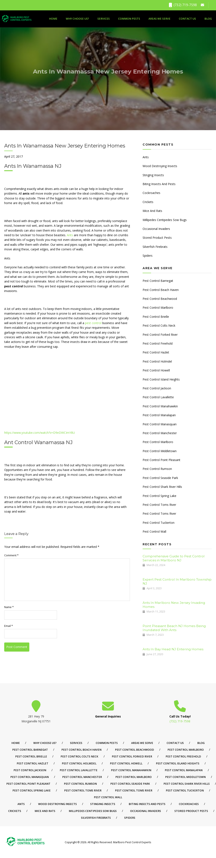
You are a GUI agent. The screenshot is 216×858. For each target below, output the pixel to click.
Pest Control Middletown (160, 451)
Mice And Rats (152, 211)
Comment (11, 555)
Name (9, 607)
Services (103, 18)
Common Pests (129, 18)
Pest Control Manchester (160, 433)
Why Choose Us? (77, 18)
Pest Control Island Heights (161, 379)
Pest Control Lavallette (158, 397)
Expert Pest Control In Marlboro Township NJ (177, 581)
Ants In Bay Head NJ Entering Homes (173, 649)
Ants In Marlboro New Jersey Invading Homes (174, 604)
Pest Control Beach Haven (161, 290)
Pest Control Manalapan (159, 415)
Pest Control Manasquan (160, 424)
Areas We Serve (159, 18)
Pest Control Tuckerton (158, 523)
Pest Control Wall (154, 531)
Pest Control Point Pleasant (161, 460)
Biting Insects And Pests (159, 184)
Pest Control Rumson (157, 469)
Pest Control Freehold (158, 343)
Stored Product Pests (157, 238)
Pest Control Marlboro (158, 308)
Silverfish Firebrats (155, 247)
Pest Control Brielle (156, 317)
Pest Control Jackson (157, 388)
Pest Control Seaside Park (160, 478)
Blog (208, 18)
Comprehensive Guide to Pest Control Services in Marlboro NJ (174, 558)
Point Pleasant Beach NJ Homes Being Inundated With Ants (174, 628)
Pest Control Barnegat (158, 281)
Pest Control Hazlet (156, 352)
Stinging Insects (153, 175)
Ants (70, 235)
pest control (93, 323)
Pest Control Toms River (159, 505)
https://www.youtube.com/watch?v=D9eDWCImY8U (39, 433)
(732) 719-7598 (183, 5)
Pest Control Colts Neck (159, 325)
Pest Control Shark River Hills (162, 487)
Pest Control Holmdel (157, 361)
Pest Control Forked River (160, 335)
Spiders (148, 256)
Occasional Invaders (156, 229)
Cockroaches (151, 193)
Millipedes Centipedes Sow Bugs (165, 220)
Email (8, 626)
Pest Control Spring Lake (159, 496)
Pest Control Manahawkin (160, 406)
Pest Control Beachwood (160, 299)
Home (53, 18)
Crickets (148, 202)
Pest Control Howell (156, 370)
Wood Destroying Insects (160, 166)
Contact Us (187, 18)
